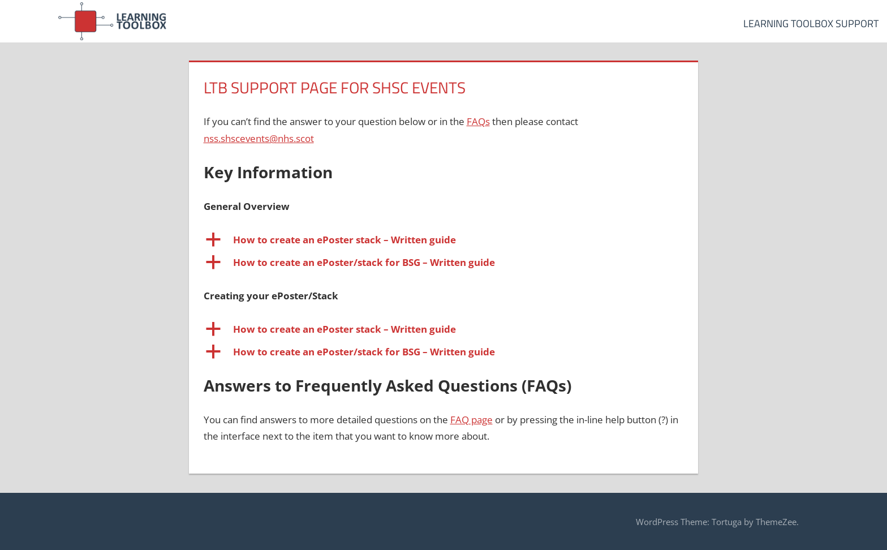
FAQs (478, 121)
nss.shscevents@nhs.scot (259, 138)
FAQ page (471, 419)
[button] (444, 240)
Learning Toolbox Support (811, 23)
